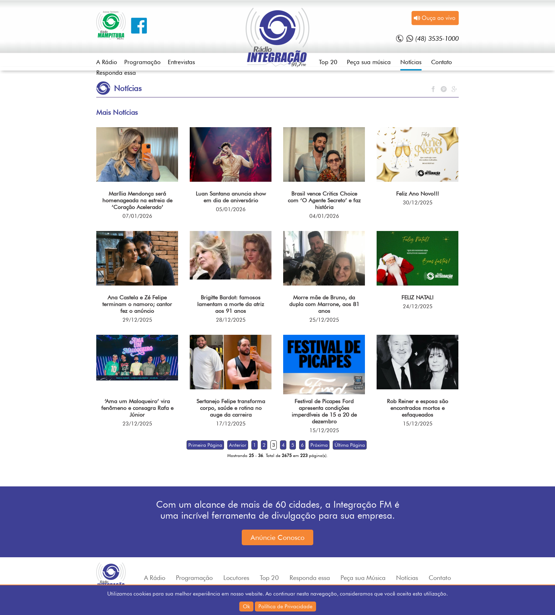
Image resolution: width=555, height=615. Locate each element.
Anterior (237, 445)
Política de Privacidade (285, 606)
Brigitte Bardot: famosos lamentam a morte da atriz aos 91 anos (230, 304)
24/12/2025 (418, 306)
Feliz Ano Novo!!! (417, 193)
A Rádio (106, 62)
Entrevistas (181, 62)
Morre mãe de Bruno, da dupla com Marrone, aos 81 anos (324, 304)
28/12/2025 (231, 320)
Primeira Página (205, 445)
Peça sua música (369, 62)
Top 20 (328, 62)
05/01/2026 (231, 209)
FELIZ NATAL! (417, 297)
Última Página (349, 445)
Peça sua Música (363, 577)
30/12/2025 (418, 202)
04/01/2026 (324, 216)
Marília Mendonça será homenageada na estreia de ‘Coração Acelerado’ (137, 200)
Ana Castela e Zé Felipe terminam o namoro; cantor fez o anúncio (137, 304)
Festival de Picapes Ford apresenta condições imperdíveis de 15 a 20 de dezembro (324, 411)
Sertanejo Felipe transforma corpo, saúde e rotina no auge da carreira (230, 408)
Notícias (411, 62)
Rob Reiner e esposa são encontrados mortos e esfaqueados (417, 408)
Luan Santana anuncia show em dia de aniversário (231, 197)
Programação (142, 62)
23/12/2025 (137, 424)
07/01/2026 (137, 216)
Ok (246, 606)
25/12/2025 (324, 320)
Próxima (319, 445)
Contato (441, 62)
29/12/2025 (137, 320)
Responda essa (116, 72)
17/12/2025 (231, 424)
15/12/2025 (324, 430)
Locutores (236, 577)
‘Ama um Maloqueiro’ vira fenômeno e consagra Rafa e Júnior (137, 408)
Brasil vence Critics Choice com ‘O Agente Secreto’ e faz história (324, 200)
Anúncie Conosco (277, 537)
